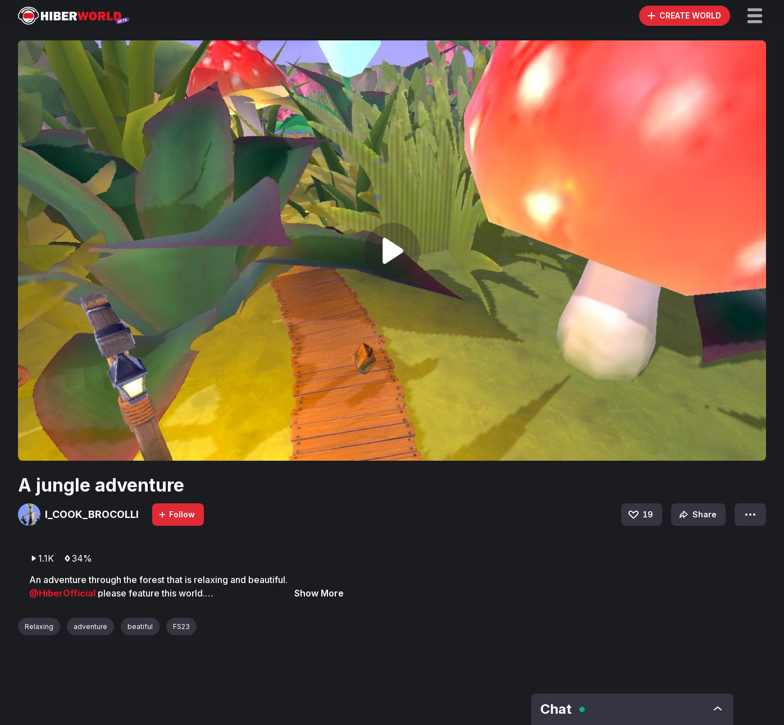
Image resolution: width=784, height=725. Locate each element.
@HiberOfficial (63, 593)
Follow (176, 514)
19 (640, 514)
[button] (755, 15)
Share (697, 514)
